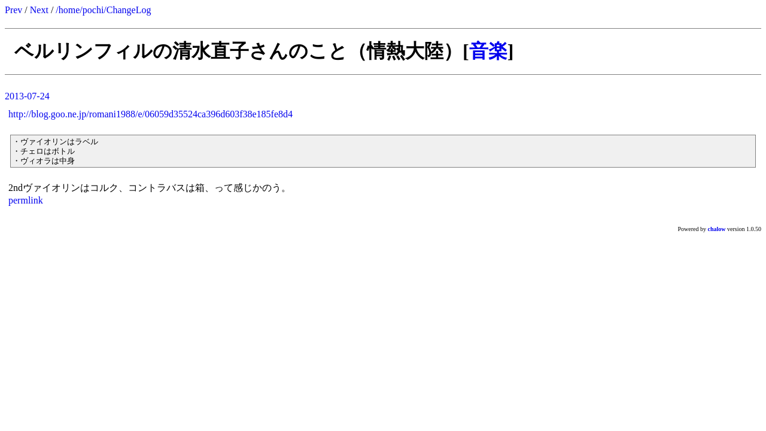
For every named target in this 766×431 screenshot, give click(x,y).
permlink (25, 200)
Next (39, 10)
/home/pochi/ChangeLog (103, 10)
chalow (717, 229)
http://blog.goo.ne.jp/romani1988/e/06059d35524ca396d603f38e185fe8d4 (150, 114)
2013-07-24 (27, 96)
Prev (13, 10)
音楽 (488, 51)
